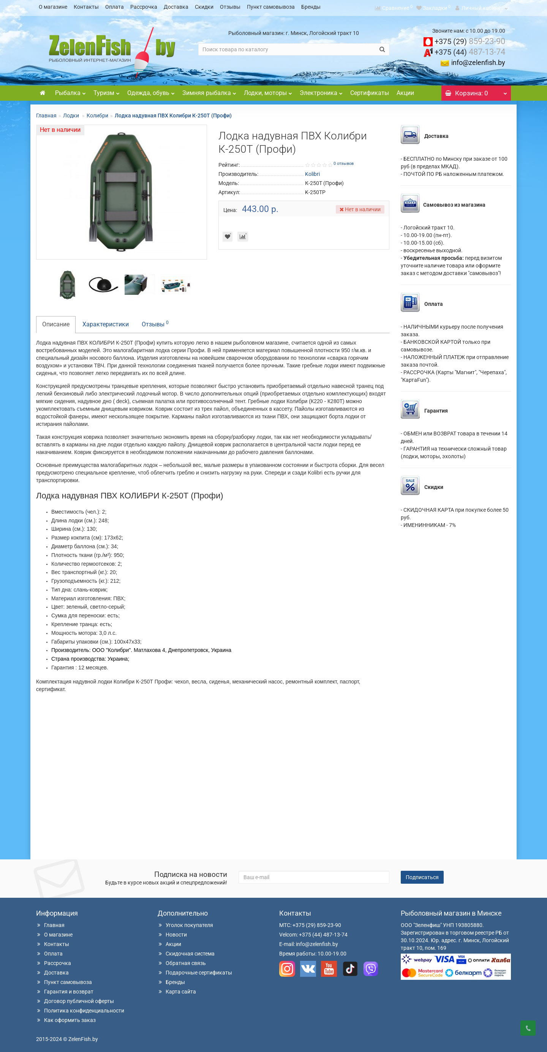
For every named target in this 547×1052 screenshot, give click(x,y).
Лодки (71, 113)
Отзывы (230, 7)
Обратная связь (182, 961)
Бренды (311, 7)
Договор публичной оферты (75, 999)
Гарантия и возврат (64, 989)
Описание (56, 322)
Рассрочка (143, 7)
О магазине (53, 7)
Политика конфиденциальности (80, 1008)
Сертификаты (369, 90)
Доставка (176, 7)
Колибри (97, 113)
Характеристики (105, 322)
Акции (405, 90)
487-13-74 (470, 49)
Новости (172, 932)
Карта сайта (177, 989)
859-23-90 (470, 39)
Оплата (114, 7)
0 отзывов (344, 161)
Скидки (204, 7)
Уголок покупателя (185, 923)
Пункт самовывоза (271, 7)
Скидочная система (186, 951)
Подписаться (422, 875)
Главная (46, 113)
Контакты (86, 7)
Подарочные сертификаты (195, 970)
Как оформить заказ (66, 1018)
